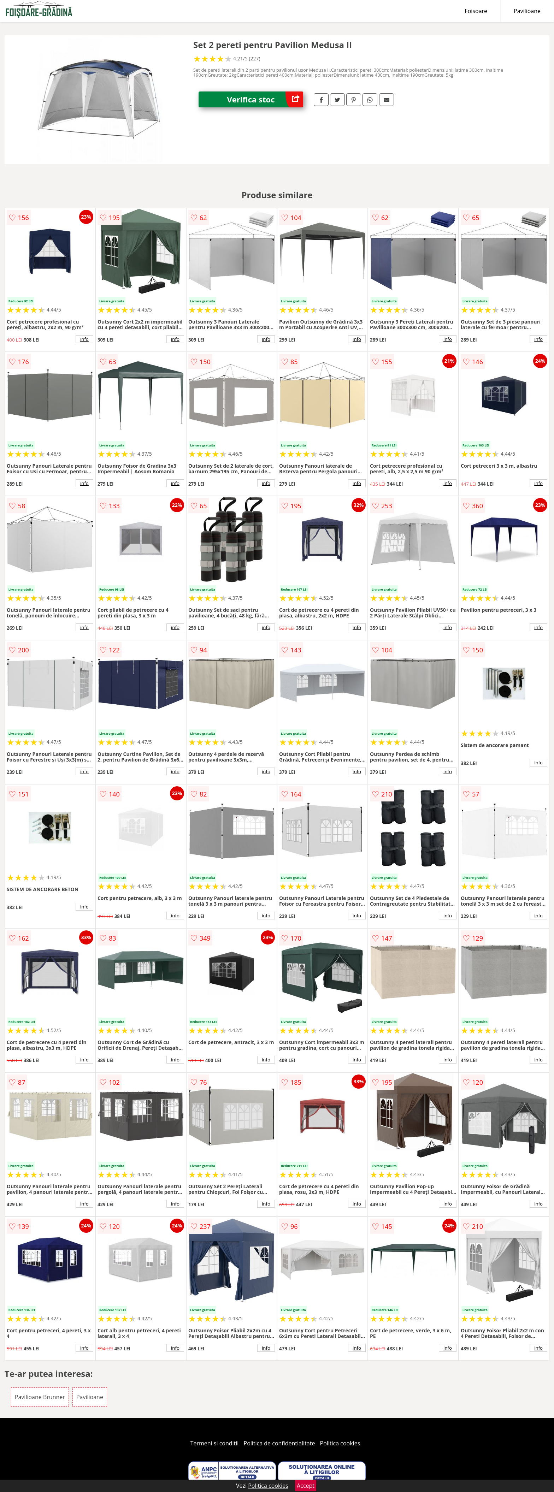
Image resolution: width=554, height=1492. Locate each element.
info (84, 339)
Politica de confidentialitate (279, 1443)
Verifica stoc (265, 99)
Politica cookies (340, 1443)
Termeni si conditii (214, 1443)
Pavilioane (527, 11)
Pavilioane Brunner (40, 1397)
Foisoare (476, 11)
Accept (305, 1486)
